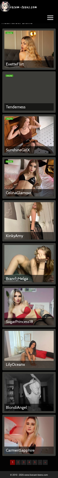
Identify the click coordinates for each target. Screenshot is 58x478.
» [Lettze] (45, 462)
